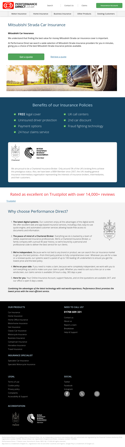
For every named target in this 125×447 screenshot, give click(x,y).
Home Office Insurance (18, 319)
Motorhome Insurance (18, 323)
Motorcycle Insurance (17, 334)
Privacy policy (14, 389)
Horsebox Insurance (17, 345)
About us (68, 321)
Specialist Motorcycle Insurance (21, 364)
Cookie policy (13, 385)
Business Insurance (62, 13)
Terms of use (13, 381)
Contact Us (69, 5)
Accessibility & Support (18, 396)
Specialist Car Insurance (18, 360)
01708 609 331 (73, 312)
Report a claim (70, 325)
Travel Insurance (15, 349)
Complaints (13, 393)
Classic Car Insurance (17, 330)
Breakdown (69, 328)
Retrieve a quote (58, 56)
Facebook (68, 385)
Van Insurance (14, 327)
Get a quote (26, 56)
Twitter (67, 381)
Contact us (68, 317)
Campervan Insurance (17, 341)
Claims (84, 5)
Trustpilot (11, 201)
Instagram (68, 389)
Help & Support (71, 332)
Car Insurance (14, 312)
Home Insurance (15, 316)
